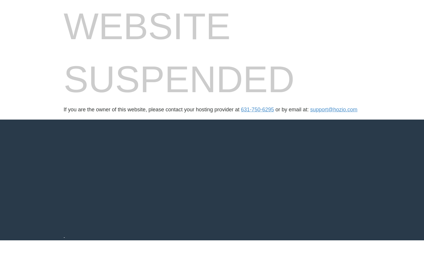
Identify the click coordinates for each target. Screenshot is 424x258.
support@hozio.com (333, 110)
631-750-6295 (257, 110)
